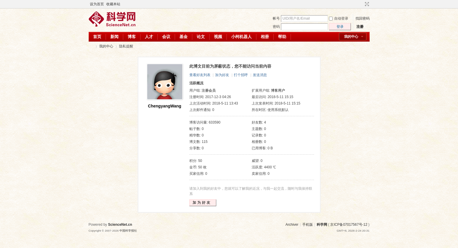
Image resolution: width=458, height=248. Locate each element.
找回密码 (363, 18)
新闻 (114, 36)
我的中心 (351, 37)
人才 (149, 36)
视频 (218, 36)
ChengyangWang (164, 106)
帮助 (282, 36)
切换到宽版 (366, 4)
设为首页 (97, 4)
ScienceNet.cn (120, 225)
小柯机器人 (241, 36)
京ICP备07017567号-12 (348, 225)
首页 (97, 36)
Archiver (291, 225)
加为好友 (222, 75)
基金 (183, 36)
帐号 (276, 18)
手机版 (307, 225)
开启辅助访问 (361, 4)
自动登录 (338, 18)
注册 (359, 27)
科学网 (91, 46)
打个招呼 (241, 75)
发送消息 (260, 75)
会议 (166, 36)
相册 (265, 36)
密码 (276, 27)
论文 (201, 36)
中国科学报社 (128, 230)
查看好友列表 (199, 75)
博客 (132, 36)
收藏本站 (113, 4)
